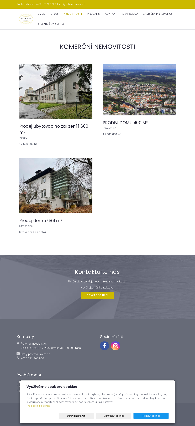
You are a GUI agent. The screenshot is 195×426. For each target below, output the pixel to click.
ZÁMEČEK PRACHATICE (157, 13)
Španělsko (130, 13)
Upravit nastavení (98, 415)
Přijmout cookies (155, 415)
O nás (54, 13)
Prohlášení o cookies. (39, 406)
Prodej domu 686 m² (40, 220)
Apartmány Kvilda (51, 24)
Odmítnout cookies (127, 415)
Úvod (41, 13)
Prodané (93, 13)
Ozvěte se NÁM (97, 295)
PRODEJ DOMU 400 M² (125, 123)
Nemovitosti (73, 13)
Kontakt (111, 13)
